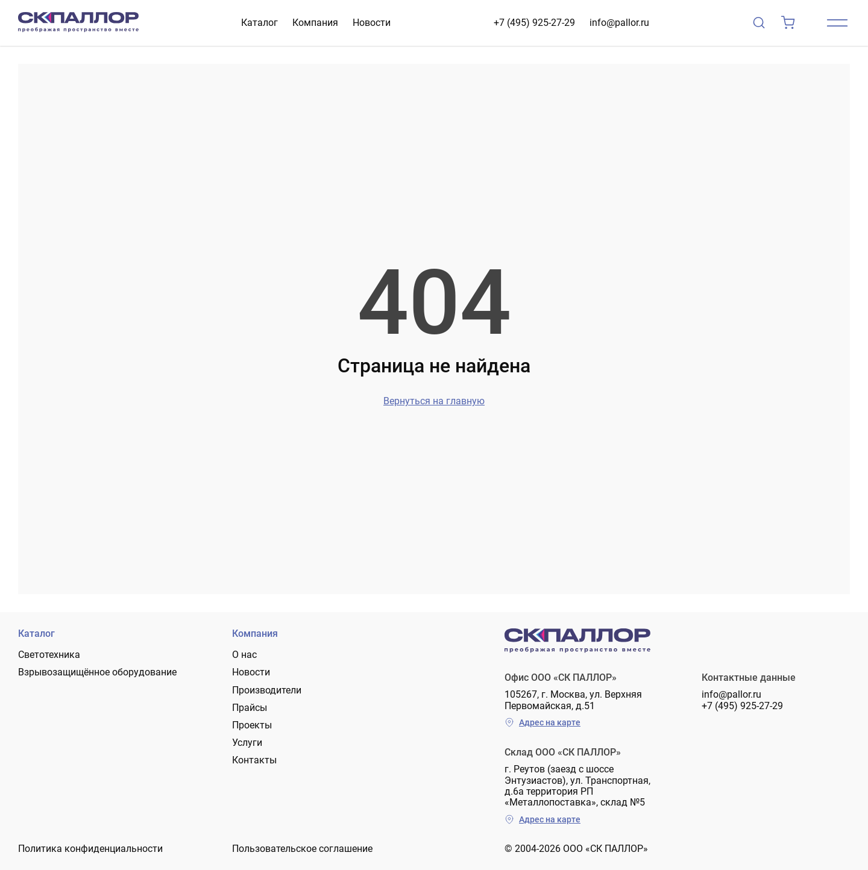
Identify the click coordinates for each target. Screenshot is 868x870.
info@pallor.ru (619, 22)
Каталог (259, 22)
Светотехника (49, 654)
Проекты (252, 725)
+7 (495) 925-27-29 (534, 22)
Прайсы (249, 707)
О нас (244, 654)
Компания (315, 22)
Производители (266, 690)
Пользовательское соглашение (302, 848)
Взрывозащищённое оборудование (97, 672)
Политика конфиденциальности (90, 848)
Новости (372, 22)
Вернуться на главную (434, 401)
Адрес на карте (542, 722)
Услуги (247, 742)
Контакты (254, 760)
